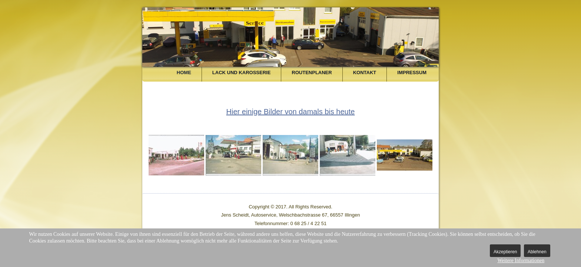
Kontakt (364, 72)
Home (184, 72)
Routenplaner (312, 72)
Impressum (411, 72)
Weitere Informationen (520, 260)
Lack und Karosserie (241, 72)
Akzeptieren (505, 251)
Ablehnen (537, 251)
